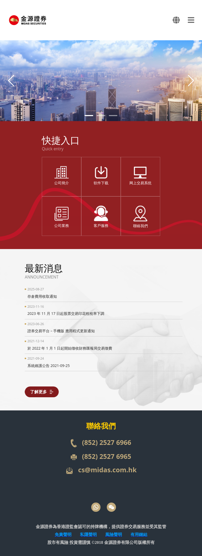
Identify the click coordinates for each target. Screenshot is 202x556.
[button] (190, 80)
